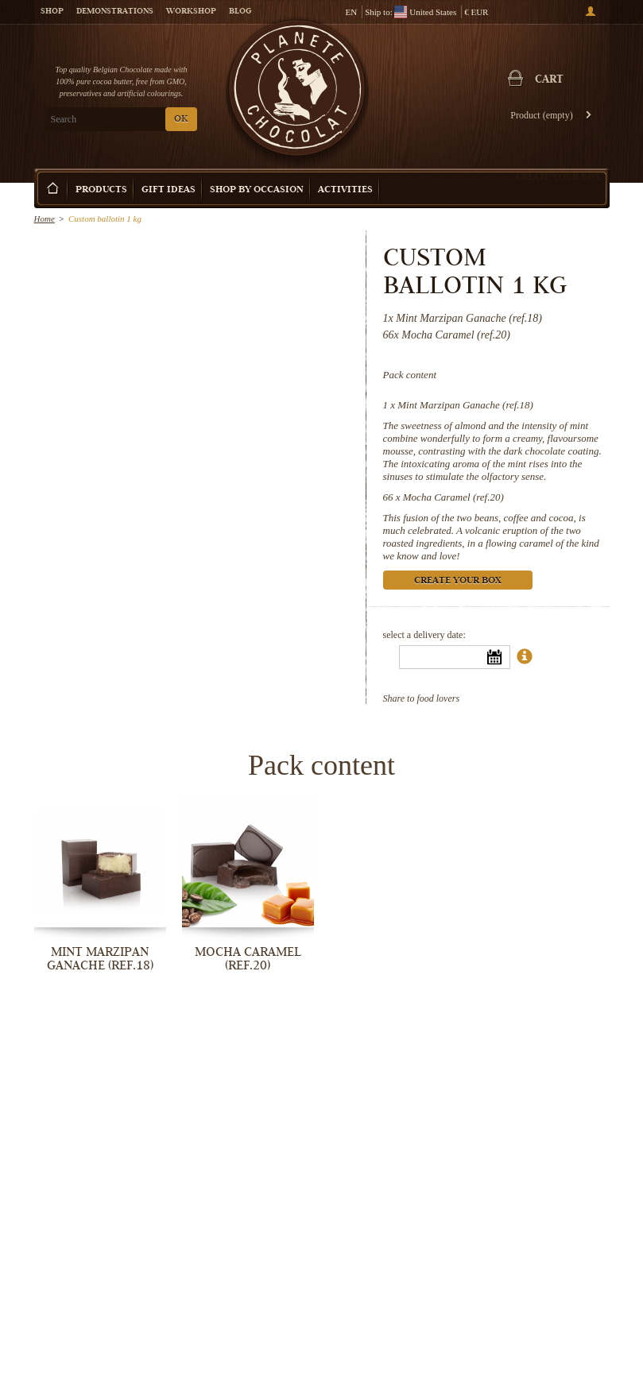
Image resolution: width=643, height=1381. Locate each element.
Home (44, 218)
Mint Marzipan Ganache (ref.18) (465, 405)
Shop (52, 12)
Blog (240, 12)
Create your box (558, 176)
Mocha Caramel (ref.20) (453, 497)
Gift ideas (168, 190)
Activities (345, 190)
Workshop (191, 12)
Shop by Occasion (257, 190)
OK (181, 119)
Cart (549, 80)
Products (101, 190)
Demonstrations (114, 12)
